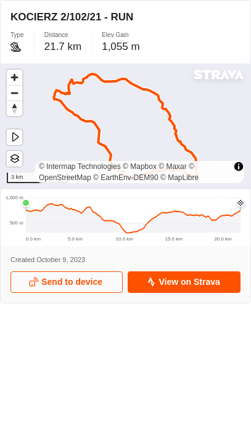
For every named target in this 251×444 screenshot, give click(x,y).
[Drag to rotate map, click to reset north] (14, 108)
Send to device (65, 282)
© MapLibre (179, 177)
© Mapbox (140, 166)
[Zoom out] (14, 93)
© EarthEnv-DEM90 (125, 177)
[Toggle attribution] (238, 166)
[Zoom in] (14, 77)
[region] (125, 126)
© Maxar (172, 166)
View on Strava (183, 282)
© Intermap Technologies (80, 166)
